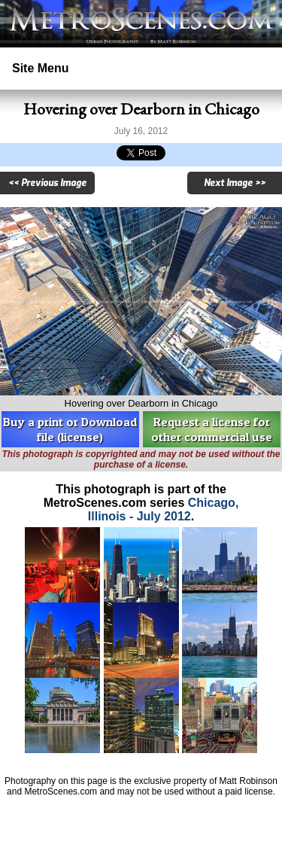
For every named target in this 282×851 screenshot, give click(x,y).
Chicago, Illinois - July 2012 (163, 509)
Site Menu (40, 68)
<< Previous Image (47, 183)
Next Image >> (234, 183)
